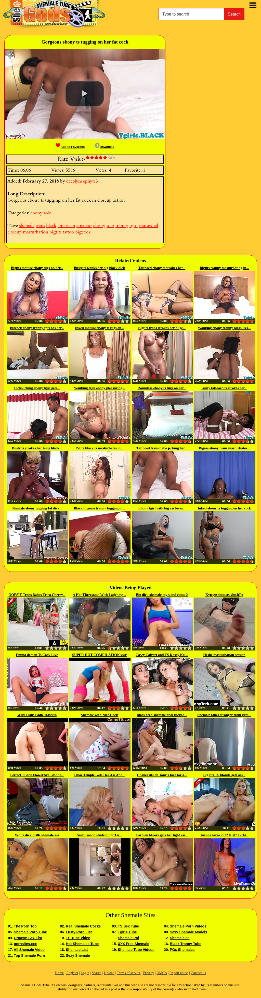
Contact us (198, 973)
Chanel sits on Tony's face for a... (162, 775)
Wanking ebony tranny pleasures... (224, 328)
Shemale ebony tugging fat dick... (37, 508)
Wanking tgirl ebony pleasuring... (99, 388)
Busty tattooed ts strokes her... (224, 388)
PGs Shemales (182, 950)
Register (72, 973)
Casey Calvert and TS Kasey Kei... (162, 655)
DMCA (161, 973)
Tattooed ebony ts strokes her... (161, 268)
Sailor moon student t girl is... (99, 835)
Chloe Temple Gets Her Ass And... (99, 775)
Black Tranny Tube (185, 944)
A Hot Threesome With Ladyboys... (99, 595)
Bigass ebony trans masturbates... (224, 448)
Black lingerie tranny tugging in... (99, 508)
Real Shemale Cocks (83, 926)
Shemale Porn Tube (30, 932)
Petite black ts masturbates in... (99, 448)
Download (104, 147)
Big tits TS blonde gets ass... (224, 775)
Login (85, 973)
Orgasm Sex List (28, 938)
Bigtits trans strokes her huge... (162, 328)
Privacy (148, 973)
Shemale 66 (179, 938)
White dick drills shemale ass (37, 835)
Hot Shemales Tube (82, 944)
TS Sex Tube (128, 926)
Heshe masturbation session (224, 655)
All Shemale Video (29, 950)
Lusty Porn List (79, 932)
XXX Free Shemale (133, 944)
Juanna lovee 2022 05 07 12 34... (224, 835)
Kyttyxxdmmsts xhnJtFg (224, 595)
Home (59, 973)
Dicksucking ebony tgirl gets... (37, 388)
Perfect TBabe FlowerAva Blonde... (37, 775)
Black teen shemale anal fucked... (162, 715)
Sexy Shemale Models (188, 932)
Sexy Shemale (78, 955)
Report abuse (178, 973)
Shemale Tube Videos (136, 950)
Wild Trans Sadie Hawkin (37, 715)
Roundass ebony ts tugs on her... (162, 388)
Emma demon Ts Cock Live (37, 655)
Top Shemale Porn (29, 955)
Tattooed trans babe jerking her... (161, 448)
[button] (85, 93)
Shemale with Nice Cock (99, 715)
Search (234, 14)
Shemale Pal (128, 938)
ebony (36, 213)
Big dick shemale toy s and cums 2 (162, 595)
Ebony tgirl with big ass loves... (161, 508)
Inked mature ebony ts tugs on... (99, 328)
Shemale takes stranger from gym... (224, 715)
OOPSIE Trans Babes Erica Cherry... (36, 595)
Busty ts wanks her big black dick (99, 268)
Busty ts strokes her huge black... (37, 448)
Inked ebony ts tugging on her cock (224, 508)
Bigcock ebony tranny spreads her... (37, 328)
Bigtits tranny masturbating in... (224, 268)
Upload (109, 973)
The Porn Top (25, 926)
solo (47, 213)
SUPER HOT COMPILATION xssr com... (99, 655)
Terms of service (129, 973)
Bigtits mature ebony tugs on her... (37, 268)
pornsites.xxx (25, 944)
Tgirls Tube (127, 932)
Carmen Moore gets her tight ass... (162, 835)
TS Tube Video (78, 938)
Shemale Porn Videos (188, 926)
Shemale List (77, 950)
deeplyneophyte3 (82, 181)
